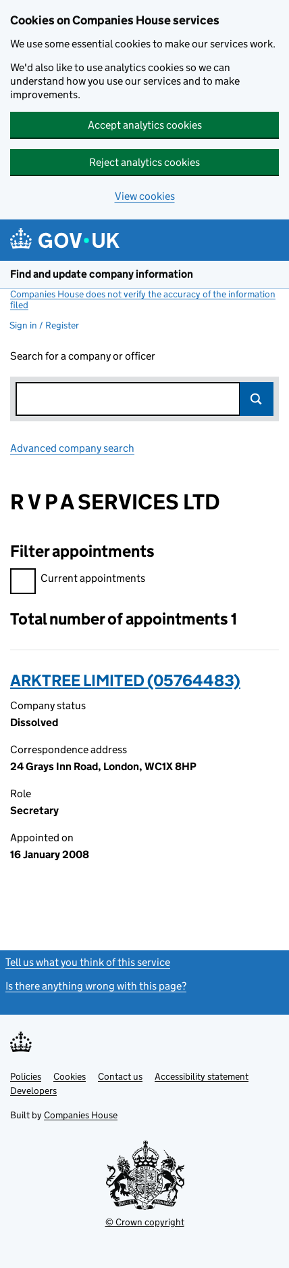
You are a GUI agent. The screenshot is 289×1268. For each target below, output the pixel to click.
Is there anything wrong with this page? (95, 985)
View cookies (145, 196)
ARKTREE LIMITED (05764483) (125, 680)
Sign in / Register (44, 325)
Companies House (80, 1115)
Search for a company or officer (82, 356)
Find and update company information (101, 274)
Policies (25, 1076)
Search (256, 399)
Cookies (69, 1076)
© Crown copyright (144, 1222)
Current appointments (77, 580)
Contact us (120, 1076)
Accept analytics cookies (145, 125)
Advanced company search (72, 448)
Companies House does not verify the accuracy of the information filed (142, 299)
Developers (33, 1090)
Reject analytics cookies (144, 162)
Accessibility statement (201, 1076)
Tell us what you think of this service (87, 962)
